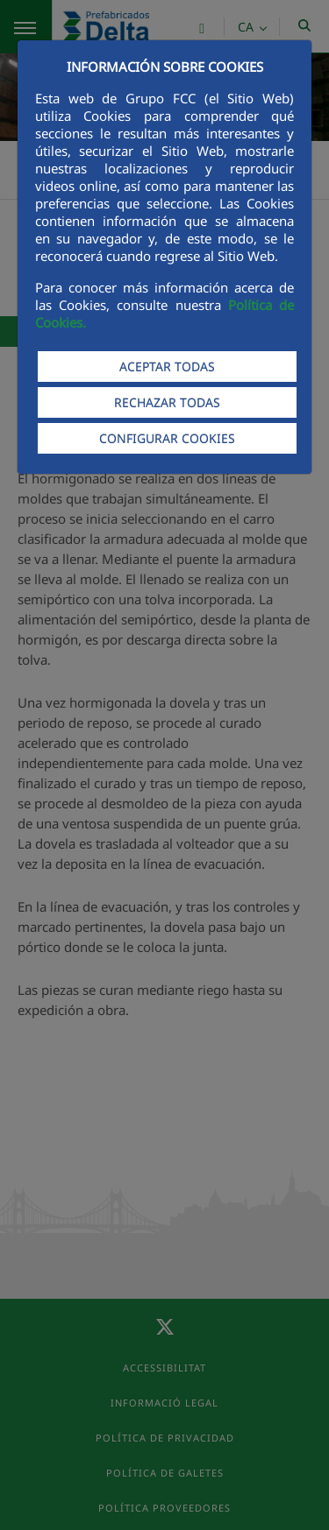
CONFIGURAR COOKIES (167, 438)
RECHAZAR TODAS (167, 402)
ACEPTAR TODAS (167, 366)
